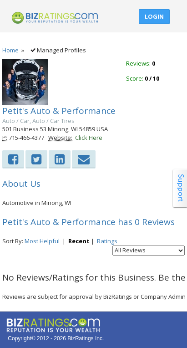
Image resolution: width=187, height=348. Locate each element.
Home (10, 50)
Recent (79, 241)
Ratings (107, 241)
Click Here (88, 137)
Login (154, 16)
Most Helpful (42, 241)
